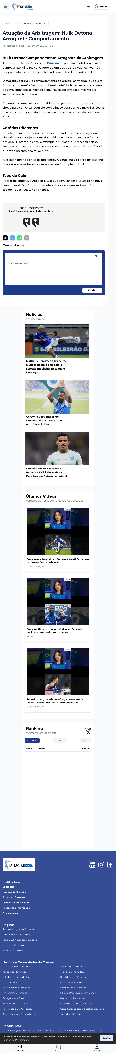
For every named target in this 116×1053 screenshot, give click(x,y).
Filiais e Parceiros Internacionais (78, 993)
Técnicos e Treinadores (73, 971)
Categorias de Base (13, 998)
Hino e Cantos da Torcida (16, 1003)
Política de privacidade (16, 902)
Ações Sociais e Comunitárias (19, 1014)
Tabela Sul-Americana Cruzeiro (20, 939)
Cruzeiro (53, 63)
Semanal (32, 740)
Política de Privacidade (15, 1039)
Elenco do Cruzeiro (13, 945)
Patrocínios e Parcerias (15, 993)
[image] (96, 256)
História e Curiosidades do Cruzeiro (29, 962)
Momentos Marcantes (72, 998)
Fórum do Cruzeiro (14, 897)
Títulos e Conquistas (71, 966)
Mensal (60, 740)
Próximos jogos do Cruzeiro (18, 929)
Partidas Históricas (13, 982)
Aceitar (106, 1038)
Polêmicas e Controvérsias (17, 1008)
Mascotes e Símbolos (72, 982)
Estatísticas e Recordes (73, 987)
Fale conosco (10, 913)
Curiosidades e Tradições (16, 987)
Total (85, 740)
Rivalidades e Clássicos (73, 977)
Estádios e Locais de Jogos (17, 977)
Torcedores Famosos (71, 1014)
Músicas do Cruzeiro (14, 950)
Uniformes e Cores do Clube (76, 1003)
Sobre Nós (8, 886)
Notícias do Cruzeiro (14, 892)
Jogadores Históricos (14, 971)
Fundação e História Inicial (17, 966)
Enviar (92, 290)
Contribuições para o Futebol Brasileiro (82, 1008)
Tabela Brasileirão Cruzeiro (17, 934)
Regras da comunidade (16, 907)
